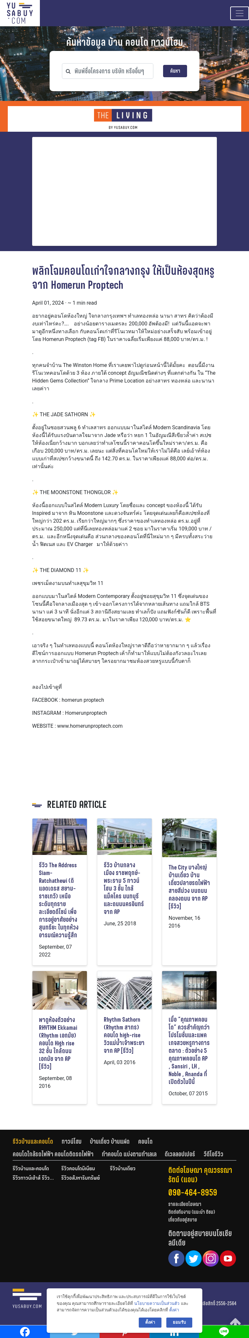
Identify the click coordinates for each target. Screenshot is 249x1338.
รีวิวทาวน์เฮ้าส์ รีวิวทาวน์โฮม (34, 1178)
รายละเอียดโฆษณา (184, 1204)
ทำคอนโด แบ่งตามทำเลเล (129, 1154)
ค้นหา (175, 71)
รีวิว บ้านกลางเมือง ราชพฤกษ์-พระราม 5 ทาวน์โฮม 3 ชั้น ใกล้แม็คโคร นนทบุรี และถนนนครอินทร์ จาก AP (124, 888)
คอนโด (145, 1141)
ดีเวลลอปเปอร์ (180, 1154)
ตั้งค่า (174, 1310)
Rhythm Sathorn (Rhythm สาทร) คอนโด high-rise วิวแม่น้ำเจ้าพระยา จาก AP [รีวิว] (124, 1035)
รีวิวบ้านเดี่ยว (123, 1169)
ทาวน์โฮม (72, 1141)
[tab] (37, 1141)
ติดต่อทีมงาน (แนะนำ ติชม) (191, 1212)
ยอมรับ (179, 1322)
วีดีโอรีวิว (213, 1154)
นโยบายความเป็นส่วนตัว (156, 1303)
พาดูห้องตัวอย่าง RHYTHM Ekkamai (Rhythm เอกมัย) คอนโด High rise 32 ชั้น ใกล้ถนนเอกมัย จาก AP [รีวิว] (58, 1043)
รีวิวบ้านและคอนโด (33, 1141)
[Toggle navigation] (239, 13)
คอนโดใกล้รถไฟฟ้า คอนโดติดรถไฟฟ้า (53, 1154)
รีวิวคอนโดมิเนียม (78, 1169)
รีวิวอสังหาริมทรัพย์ (80, 1178)
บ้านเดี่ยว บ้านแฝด (110, 1141)
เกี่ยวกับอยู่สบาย (182, 1219)
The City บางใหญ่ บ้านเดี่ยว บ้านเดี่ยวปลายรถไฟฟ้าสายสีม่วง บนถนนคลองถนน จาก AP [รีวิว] (189, 887)
